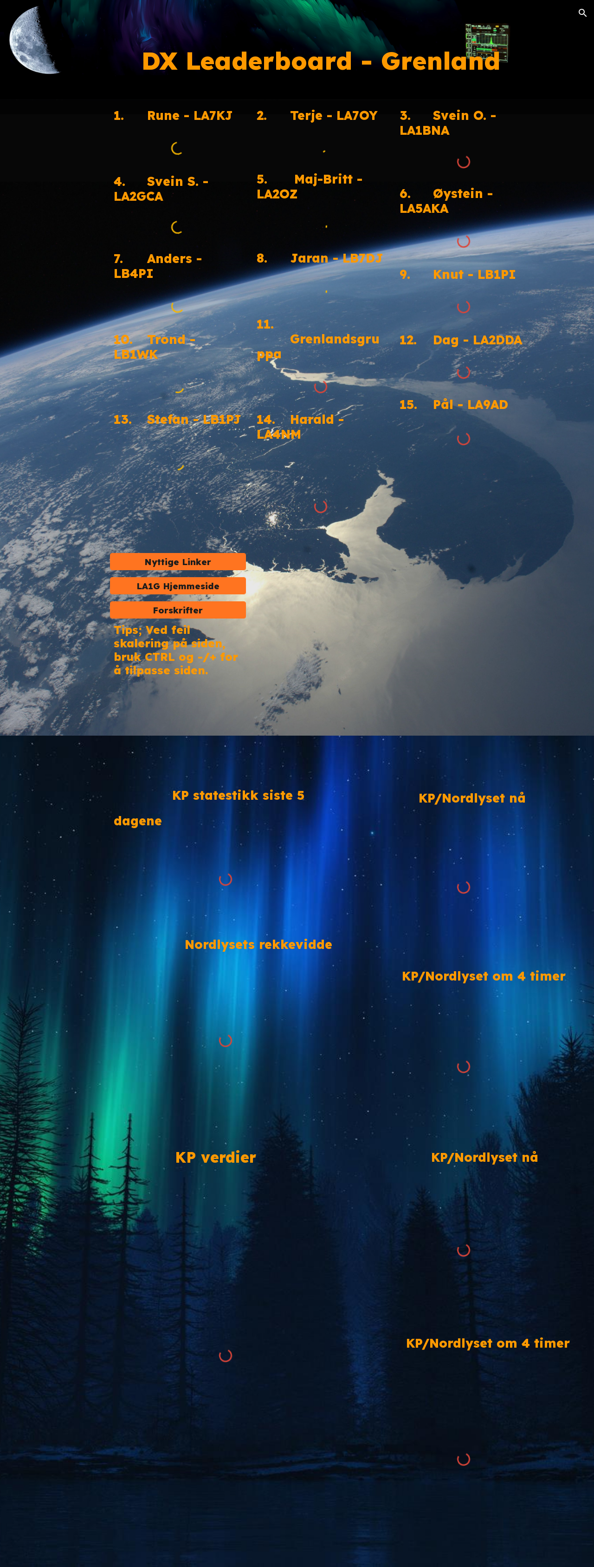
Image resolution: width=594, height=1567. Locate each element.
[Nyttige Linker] (177, 561)
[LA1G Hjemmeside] (177, 586)
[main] (321, 63)
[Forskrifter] (177, 610)
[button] (583, 13)
